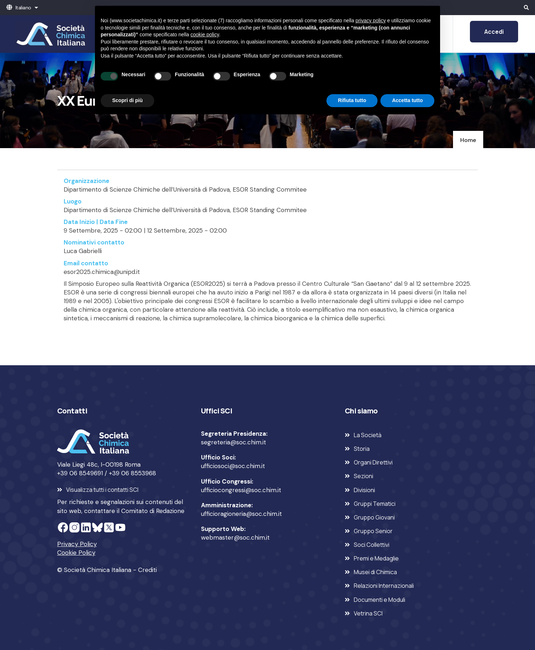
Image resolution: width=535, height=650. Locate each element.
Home (468, 140)
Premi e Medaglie (376, 558)
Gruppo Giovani (374, 517)
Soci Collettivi (371, 545)
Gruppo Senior (373, 531)
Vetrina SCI (368, 613)
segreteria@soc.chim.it (233, 442)
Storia (362, 449)
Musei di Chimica (375, 572)
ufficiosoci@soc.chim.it (233, 466)
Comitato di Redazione (152, 511)
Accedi (494, 32)
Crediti (147, 570)
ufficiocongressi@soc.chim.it (241, 490)
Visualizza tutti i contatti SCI (102, 490)
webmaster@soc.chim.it (235, 537)
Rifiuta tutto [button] (352, 100)
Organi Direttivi (373, 462)
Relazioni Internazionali (384, 586)
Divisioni (364, 490)
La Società (367, 435)
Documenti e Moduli (379, 600)
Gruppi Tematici (374, 504)
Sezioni (363, 476)
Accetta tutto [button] (407, 100)
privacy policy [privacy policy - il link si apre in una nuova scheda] (371, 20)
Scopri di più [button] (127, 100)
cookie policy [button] (205, 34)
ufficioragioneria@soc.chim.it (241, 514)
